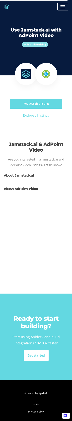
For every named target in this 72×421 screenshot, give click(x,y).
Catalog (36, 404)
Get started (36, 355)
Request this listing (36, 103)
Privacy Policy (36, 411)
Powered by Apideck (36, 393)
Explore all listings (36, 115)
